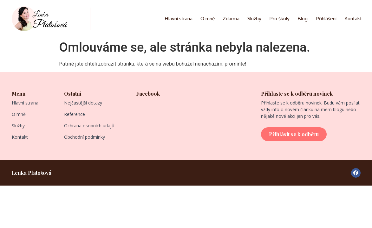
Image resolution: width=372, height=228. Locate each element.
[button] (294, 134)
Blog (302, 19)
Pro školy (279, 19)
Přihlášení (326, 19)
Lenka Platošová (31, 172)
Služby (254, 19)
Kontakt (353, 19)
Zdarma (231, 19)
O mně (207, 19)
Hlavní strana (179, 19)
